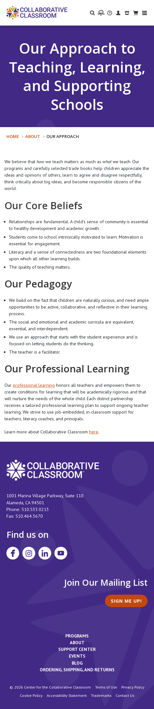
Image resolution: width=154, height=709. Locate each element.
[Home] (37, 12)
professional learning (34, 385)
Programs (77, 636)
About (32, 136)
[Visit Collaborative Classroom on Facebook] (12, 553)
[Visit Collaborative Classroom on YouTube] (60, 553)
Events (77, 656)
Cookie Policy (31, 695)
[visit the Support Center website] (109, 12)
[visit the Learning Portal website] (101, 13)
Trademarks (101, 695)
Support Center (77, 649)
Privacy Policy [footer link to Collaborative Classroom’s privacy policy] (132, 687)
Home (12, 136)
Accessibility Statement (67, 695)
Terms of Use (106, 687)
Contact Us (125, 695)
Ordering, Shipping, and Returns (77, 670)
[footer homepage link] (52, 470)
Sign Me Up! (126, 601)
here (93, 432)
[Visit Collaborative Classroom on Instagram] (28, 553)
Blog (77, 663)
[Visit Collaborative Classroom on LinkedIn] (44, 553)
